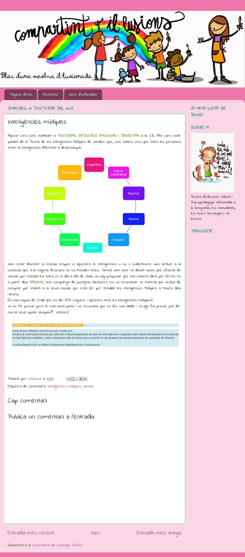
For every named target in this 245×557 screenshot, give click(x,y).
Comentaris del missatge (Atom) (57, 545)
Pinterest (50, 95)
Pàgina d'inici (21, 95)
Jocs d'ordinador (83, 95)
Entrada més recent (31, 533)
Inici (95, 533)
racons (88, 386)
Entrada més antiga (159, 533)
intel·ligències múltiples (64, 386)
